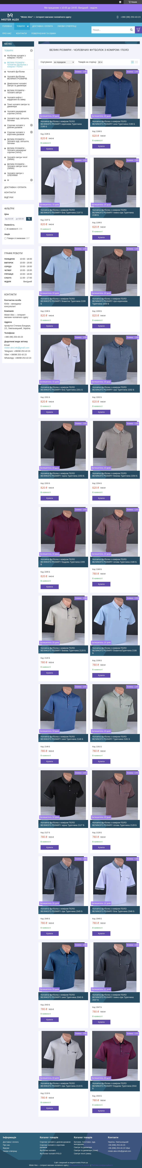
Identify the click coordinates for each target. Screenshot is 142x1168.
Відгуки (6, 1148)
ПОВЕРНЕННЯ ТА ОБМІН (43, 33)
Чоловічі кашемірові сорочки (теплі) (16, 112)
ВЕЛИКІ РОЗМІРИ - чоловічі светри (16, 91)
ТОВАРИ (21, 26)
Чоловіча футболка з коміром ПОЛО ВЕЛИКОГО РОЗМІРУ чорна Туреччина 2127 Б (62, 823)
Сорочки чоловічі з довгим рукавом (16, 126)
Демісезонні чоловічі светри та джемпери (17, 84)
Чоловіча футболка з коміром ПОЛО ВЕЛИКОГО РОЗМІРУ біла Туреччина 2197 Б (62, 211)
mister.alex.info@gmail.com (16, 348)
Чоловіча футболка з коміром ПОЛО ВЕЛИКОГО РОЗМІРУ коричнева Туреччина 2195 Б (61, 124)
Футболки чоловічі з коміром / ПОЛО (16, 56)
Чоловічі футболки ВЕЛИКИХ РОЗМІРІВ (17, 77)
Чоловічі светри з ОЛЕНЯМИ (15, 174)
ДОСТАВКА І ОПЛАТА (42, 26)
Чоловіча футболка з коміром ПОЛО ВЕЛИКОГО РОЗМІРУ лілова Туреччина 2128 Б (114, 823)
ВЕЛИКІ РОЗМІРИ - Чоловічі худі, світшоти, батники (18, 141)
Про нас (6, 1145)
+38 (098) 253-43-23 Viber (119, 1148)
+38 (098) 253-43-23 (116, 1145)
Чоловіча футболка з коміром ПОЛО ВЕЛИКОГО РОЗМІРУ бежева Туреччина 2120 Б (63, 649)
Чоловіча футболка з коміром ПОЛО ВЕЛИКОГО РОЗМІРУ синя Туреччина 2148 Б (62, 737)
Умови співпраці (10, 1151)
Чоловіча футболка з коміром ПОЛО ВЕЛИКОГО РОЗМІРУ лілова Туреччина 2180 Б (114, 560)
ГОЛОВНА (7, 26)
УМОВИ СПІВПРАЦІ (67, 26)
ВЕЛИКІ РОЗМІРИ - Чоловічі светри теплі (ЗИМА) (17, 166)
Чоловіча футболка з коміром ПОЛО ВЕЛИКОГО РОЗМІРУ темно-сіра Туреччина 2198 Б (113, 212)
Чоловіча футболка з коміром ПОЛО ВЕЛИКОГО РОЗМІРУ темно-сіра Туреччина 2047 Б (113, 997)
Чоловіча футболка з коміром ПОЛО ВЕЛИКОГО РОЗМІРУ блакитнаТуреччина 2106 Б (114, 650)
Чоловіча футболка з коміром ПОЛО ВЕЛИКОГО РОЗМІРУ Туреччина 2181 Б (111, 737)
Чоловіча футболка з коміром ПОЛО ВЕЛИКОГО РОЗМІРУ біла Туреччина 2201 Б (62, 388)
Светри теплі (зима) (82, 1153)
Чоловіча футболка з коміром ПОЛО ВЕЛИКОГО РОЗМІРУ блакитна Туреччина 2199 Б (63, 301)
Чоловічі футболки (16, 71)
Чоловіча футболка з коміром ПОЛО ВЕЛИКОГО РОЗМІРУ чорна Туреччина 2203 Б (62, 474)
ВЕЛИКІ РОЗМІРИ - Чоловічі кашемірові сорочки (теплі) (16, 150)
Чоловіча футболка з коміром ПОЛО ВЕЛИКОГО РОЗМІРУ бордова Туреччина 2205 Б (63, 562)
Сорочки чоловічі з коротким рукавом (16, 133)
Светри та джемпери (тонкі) (86, 1150)
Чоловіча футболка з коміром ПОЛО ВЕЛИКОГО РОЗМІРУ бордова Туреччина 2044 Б (114, 1086)
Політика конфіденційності (102, 1165)
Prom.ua (84, 1163)
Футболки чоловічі (48, 1150)
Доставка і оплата (11, 1142)
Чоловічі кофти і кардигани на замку (16, 98)
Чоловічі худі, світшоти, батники (18, 119)
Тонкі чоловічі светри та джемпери (18, 105)
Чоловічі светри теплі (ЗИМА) (17, 158)
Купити (49, 149)
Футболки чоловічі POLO (50, 1153)
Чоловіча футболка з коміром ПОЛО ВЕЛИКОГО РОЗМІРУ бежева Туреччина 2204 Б (114, 474)
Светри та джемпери (83, 1147)
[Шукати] (131, 29)
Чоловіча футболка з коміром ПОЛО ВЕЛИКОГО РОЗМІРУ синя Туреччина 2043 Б (62, 996)
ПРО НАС (6, 33)
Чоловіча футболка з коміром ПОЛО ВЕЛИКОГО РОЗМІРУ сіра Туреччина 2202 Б (113, 388)
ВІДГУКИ (8, 197)
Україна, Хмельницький (118, 1142)
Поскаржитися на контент (79, 1165)
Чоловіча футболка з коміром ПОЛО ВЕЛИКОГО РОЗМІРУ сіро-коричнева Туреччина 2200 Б (109, 301)
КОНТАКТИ (21, 33)
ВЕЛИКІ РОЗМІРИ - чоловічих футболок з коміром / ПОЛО (17, 64)
